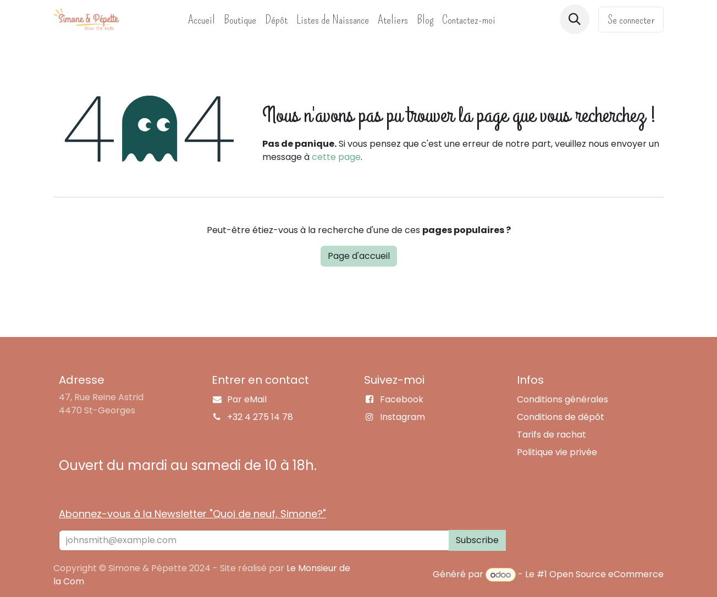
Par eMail (247, 399)
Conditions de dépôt (560, 417)
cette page (336, 157)
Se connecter (631, 19)
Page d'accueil (359, 256)
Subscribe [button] (477, 540)
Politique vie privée (557, 452)
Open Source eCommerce (606, 574)
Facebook (401, 399)
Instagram (402, 417)
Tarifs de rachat (551, 434)
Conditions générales (562, 399)
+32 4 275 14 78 (260, 417)
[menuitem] (201, 19)
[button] (574, 19)
